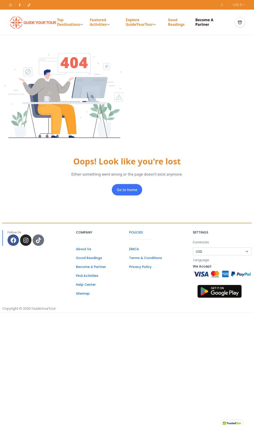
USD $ (239, 5)
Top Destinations (70, 22)
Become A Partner (204, 22)
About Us (83, 249)
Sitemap (83, 293)
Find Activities (87, 275)
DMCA (134, 249)
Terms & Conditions (145, 258)
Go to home (127, 189)
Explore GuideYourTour (141, 22)
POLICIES (136, 232)
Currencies (201, 242)
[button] (240, 22)
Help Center (86, 284)
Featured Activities (100, 22)
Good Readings (176, 22)
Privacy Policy (140, 267)
